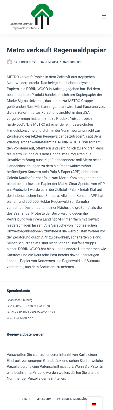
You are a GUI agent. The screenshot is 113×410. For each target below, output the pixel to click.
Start (26, 399)
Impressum (43, 399)
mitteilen (58, 378)
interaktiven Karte (73, 354)
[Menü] (104, 17)
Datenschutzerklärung (74, 399)
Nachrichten (72, 62)
